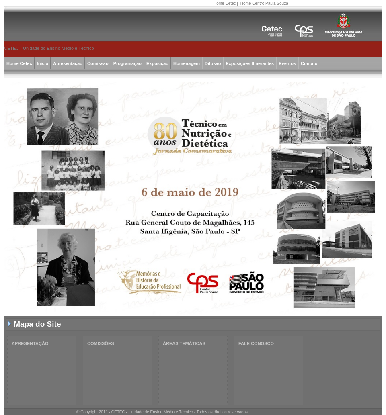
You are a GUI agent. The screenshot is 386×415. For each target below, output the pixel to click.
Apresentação (67, 63)
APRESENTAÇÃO (30, 343)
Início (43, 63)
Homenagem (186, 63)
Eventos (287, 63)
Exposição (157, 63)
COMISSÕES (100, 343)
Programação (127, 63)
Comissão (98, 63)
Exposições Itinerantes (250, 63)
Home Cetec (225, 3)
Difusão (213, 63)
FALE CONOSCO (256, 343)
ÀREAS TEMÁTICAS (184, 343)
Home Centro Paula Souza (264, 3)
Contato (309, 63)
